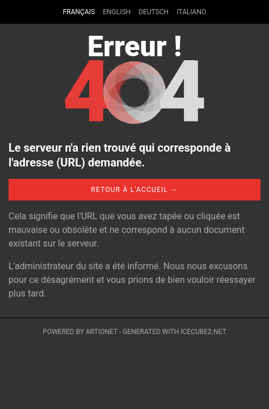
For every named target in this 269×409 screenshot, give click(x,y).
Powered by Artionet (80, 332)
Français (79, 12)
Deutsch (153, 12)
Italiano (191, 12)
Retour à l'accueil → (134, 190)
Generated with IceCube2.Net (174, 332)
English (117, 12)
